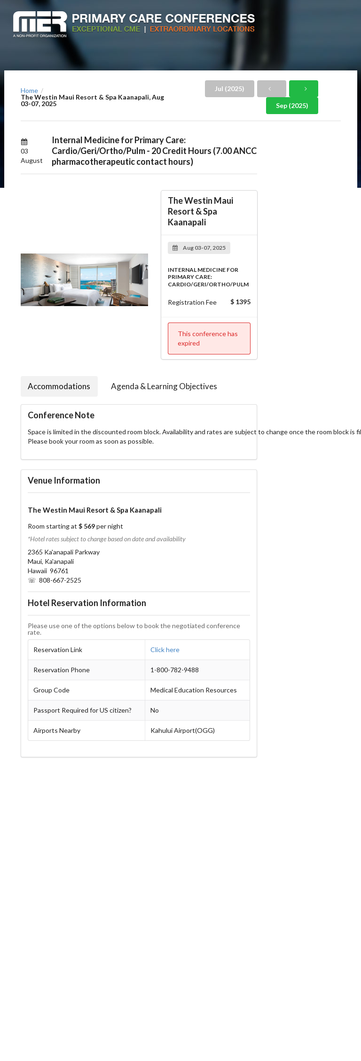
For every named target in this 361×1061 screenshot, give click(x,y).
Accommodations (59, 386)
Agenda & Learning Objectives (164, 386)
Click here (165, 650)
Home (29, 90)
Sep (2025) (292, 105)
